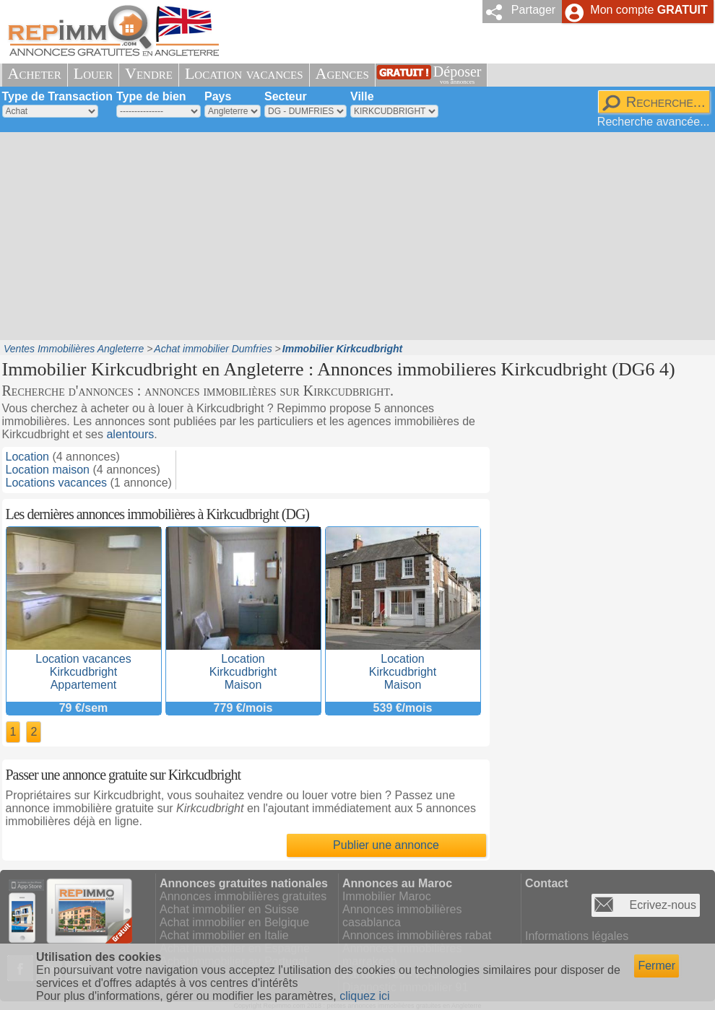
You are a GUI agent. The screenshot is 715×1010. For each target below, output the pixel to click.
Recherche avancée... (653, 122)
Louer (93, 73)
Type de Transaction (57, 96)
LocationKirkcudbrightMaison (243, 665)
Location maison (48, 469)
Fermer (656, 965)
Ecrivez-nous (663, 905)
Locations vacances (57, 482)
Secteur (285, 96)
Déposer (457, 75)
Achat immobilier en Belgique (234, 922)
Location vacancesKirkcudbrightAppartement (83, 665)
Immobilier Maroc (386, 896)
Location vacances (244, 73)
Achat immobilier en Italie (224, 935)
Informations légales (576, 936)
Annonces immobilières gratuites (243, 896)
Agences (342, 73)
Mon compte (648, 10)
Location (28, 456)
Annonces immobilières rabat (416, 935)
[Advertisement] (208, 235)
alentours (130, 434)
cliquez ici (364, 996)
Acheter (34, 73)
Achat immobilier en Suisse (229, 909)
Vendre (149, 73)
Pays (217, 96)
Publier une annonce (386, 845)
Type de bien (151, 96)
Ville (362, 96)
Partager (533, 10)
